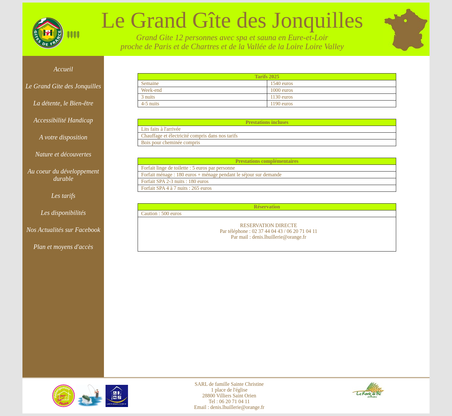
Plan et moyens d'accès (63, 246)
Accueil (63, 69)
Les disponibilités (63, 212)
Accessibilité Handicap (63, 120)
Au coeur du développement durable (63, 175)
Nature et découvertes (63, 154)
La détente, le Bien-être (63, 103)
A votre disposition (63, 137)
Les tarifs (63, 195)
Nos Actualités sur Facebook (63, 229)
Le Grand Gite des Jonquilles (63, 86)
